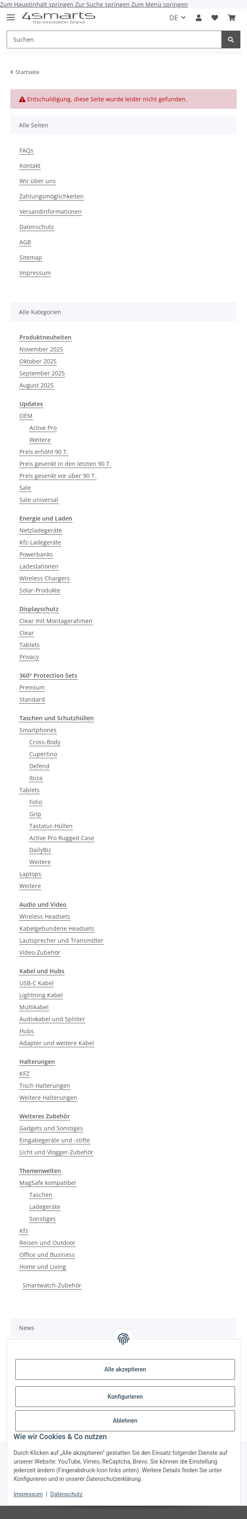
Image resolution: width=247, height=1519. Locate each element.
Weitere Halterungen (48, 1097)
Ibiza (36, 778)
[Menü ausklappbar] (11, 14)
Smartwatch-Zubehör (52, 1285)
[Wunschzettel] (215, 18)
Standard (32, 699)
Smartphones (38, 730)
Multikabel (34, 1007)
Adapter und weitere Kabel (56, 1043)
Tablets (29, 645)
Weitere (40, 440)
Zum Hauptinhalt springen (37, 4)
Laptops (30, 874)
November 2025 (41, 349)
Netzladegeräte (40, 530)
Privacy (29, 657)
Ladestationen (39, 566)
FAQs (26, 150)
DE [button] (173, 17)
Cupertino (43, 754)
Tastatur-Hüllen (51, 826)
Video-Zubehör (39, 952)
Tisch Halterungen (44, 1085)
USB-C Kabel (36, 983)
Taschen (40, 1195)
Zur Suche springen (103, 4)
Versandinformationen (50, 211)
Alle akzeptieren (125, 1369)
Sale (25, 488)
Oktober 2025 (38, 361)
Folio (35, 802)
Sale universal (38, 500)
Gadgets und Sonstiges (51, 1128)
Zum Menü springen (159, 4)
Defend (39, 766)
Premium (32, 687)
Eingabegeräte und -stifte (54, 1140)
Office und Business (47, 1255)
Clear (26, 633)
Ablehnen (125, 1420)
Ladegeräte (44, 1207)
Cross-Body (44, 742)
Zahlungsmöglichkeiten (51, 196)
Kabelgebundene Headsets (56, 928)
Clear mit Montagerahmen (56, 621)
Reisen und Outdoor (47, 1243)
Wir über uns (37, 181)
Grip (35, 814)
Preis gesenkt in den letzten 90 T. (65, 464)
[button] (199, 18)
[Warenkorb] (231, 18)
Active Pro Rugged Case (61, 838)
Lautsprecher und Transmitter (61, 940)
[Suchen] (114, 39)
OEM (26, 416)
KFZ (24, 1073)
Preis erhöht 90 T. (43, 452)
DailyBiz (40, 850)
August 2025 (36, 385)
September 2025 (42, 373)
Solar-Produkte (39, 590)
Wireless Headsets (44, 916)
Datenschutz (66, 1494)
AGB (25, 242)
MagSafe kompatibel (47, 1183)
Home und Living (42, 1267)
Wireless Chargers (44, 578)
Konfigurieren (124, 1396)
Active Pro (43, 428)
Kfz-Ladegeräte (40, 542)
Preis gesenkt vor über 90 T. (57, 476)
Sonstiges (42, 1219)
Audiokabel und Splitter (52, 1019)
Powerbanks (36, 554)
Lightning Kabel (41, 995)
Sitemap (30, 257)
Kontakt (29, 166)
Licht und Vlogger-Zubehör (56, 1152)
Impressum (28, 1494)
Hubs (26, 1031)
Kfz (23, 1231)
